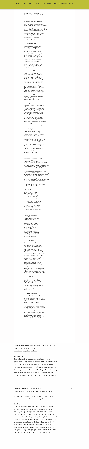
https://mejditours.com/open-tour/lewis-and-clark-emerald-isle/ (33, 391)
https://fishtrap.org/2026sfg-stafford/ (25, 351)
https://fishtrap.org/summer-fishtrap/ (25, 348)
